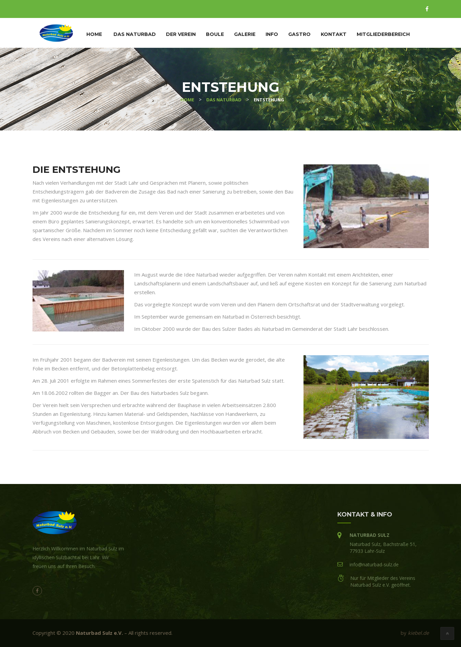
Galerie (244, 34)
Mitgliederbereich (383, 34)
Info (272, 34)
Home (94, 34)
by (415, 632)
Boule (215, 34)
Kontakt (334, 34)
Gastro (299, 34)
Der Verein (181, 34)
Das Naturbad (134, 34)
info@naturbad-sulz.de (374, 564)
